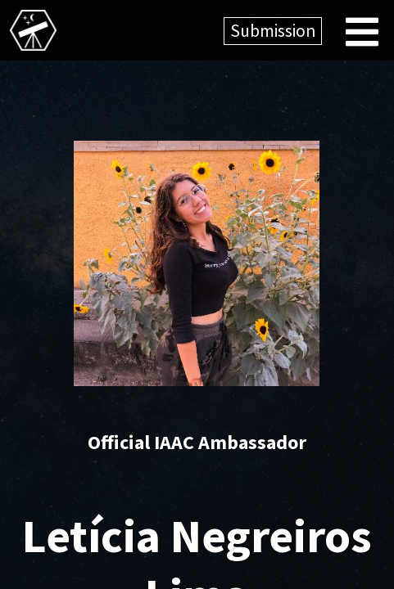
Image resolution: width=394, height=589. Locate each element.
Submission (272, 31)
